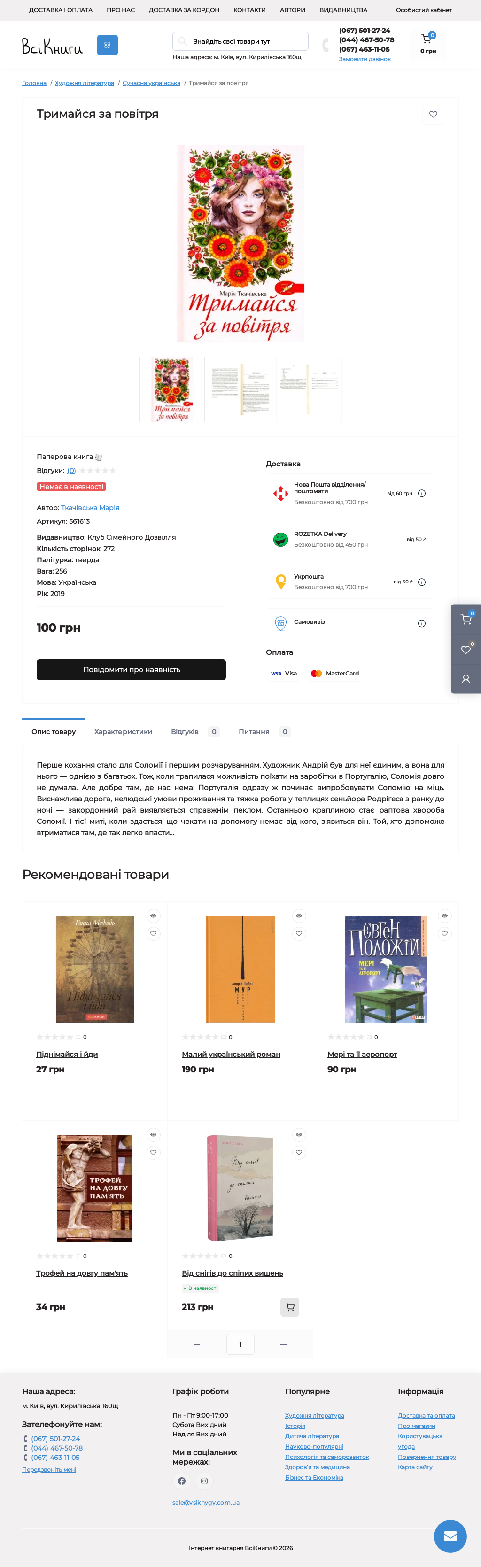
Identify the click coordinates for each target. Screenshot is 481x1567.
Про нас (121, 10)
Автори (292, 10)
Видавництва (343, 10)
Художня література (84, 82)
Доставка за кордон (184, 10)
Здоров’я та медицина (317, 1467)
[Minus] (197, 1344)
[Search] (182, 41)
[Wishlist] (154, 934)
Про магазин (416, 1425)
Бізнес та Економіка (314, 1477)
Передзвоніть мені (49, 1469)
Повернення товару (427, 1456)
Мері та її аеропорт (362, 1054)
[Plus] (284, 1344)
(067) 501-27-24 (364, 30)
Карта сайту (415, 1467)
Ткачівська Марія (90, 508)
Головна (34, 82)
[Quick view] (154, 916)
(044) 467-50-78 (366, 40)
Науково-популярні (314, 1446)
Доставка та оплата (426, 1415)
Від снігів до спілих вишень (232, 1273)
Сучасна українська (151, 82)
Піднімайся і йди (67, 1054)
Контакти (249, 10)
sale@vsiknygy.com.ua (206, 1502)
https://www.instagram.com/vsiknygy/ (204, 1481)
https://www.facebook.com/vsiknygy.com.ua (182, 1481)
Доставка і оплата (61, 10)
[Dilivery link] (422, 493)
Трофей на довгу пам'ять (82, 1273)
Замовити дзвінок (365, 58)
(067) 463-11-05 (364, 49)
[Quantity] (240, 1344)
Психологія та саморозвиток (327, 1456)
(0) (71, 470)
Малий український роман (231, 1054)
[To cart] (289, 1307)
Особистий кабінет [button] (424, 10)
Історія (295, 1425)
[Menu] (107, 45)
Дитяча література (312, 1436)
